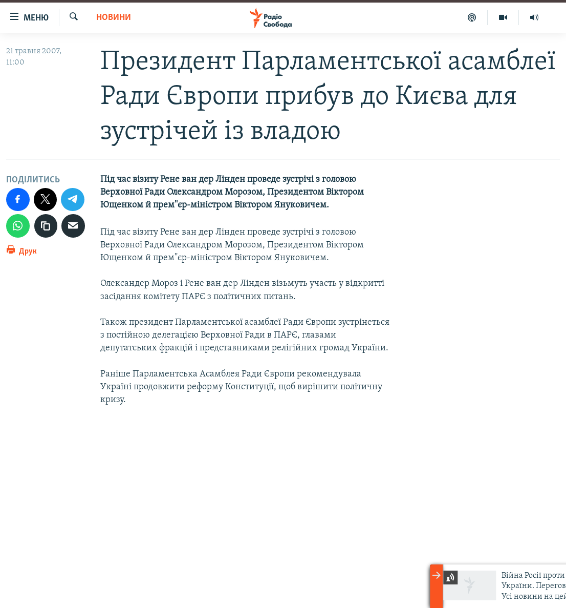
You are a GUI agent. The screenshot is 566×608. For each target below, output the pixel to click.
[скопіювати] (46, 226)
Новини (113, 18)
